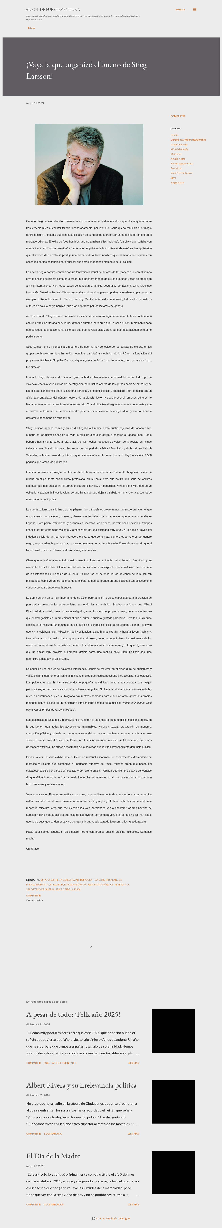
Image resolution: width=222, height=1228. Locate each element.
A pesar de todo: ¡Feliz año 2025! (73, 1014)
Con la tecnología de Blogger (111, 1218)
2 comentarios (54, 1204)
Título (31, 27)
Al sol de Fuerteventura (53, 9)
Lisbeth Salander (179, 144)
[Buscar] (180, 9)
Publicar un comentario (60, 1062)
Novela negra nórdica (181, 163)
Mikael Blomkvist (179, 149)
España (174, 134)
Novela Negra (177, 158)
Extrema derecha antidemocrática (188, 139)
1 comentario (53, 1133)
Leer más (133, 1062)
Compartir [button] (177, 116)
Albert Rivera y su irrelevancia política (81, 1085)
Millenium (175, 153)
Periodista (175, 168)
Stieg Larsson (177, 182)
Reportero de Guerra (181, 172)
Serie (173, 177)
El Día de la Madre (53, 1156)
